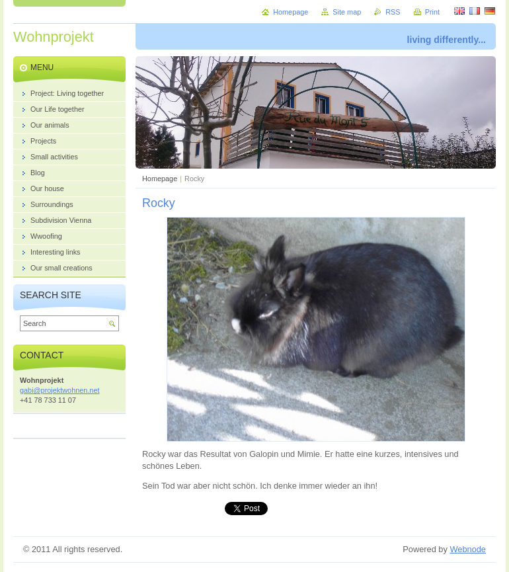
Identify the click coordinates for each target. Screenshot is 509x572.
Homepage (159, 179)
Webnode (468, 549)
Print (432, 12)
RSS (392, 12)
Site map (347, 12)
